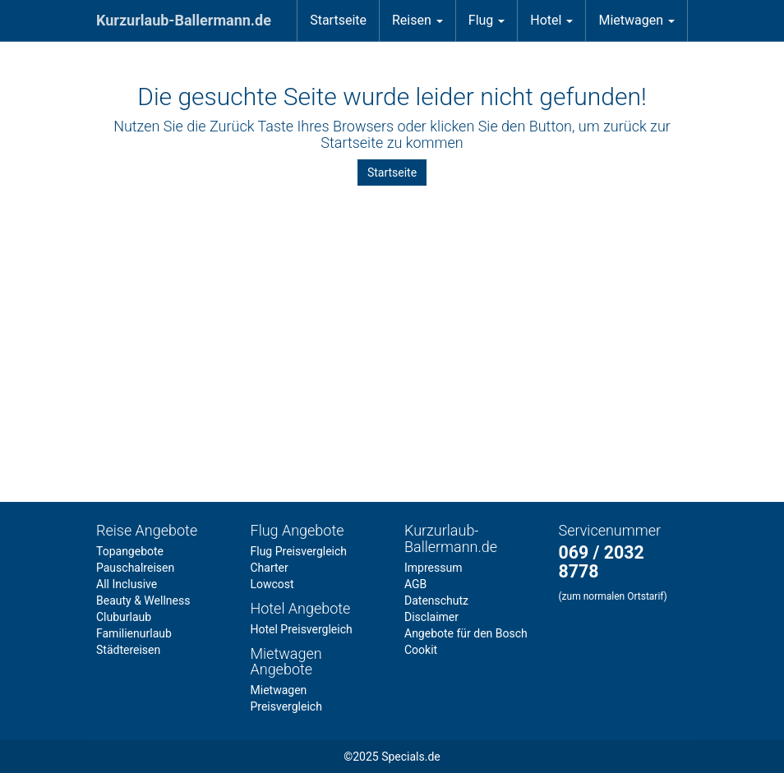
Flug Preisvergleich (299, 551)
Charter (269, 567)
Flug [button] (486, 20)
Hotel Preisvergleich (302, 629)
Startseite (338, 20)
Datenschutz (436, 600)
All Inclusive (126, 584)
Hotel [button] (551, 20)
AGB (415, 584)
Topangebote (130, 551)
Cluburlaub (123, 616)
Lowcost (272, 584)
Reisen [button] (417, 20)
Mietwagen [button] (636, 20)
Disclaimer (431, 616)
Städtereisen (128, 649)
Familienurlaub (134, 633)
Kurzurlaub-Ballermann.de (183, 20)
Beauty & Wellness (143, 600)
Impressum (433, 567)
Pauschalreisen (135, 567)
